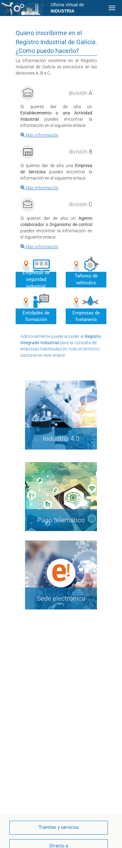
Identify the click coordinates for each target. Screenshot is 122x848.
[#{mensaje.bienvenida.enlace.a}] (39, 135)
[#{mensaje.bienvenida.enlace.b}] (39, 187)
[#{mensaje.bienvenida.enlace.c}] (39, 246)
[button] (58, 828)
